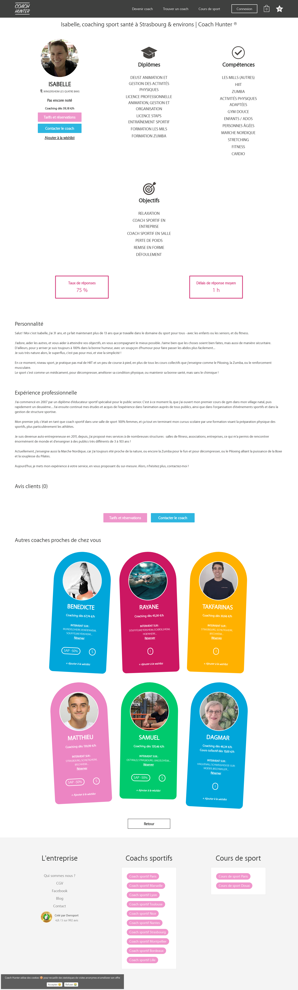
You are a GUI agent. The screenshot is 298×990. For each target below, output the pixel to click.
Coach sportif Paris (142, 876)
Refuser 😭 (71, 984)
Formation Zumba (149, 136)
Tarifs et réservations (59, 117)
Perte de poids (149, 240)
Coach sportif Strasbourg (147, 932)
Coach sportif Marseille (145, 885)
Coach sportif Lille (142, 959)
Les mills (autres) (238, 77)
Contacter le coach (59, 128)
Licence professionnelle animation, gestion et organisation (149, 103)
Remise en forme (149, 247)
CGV (59, 883)
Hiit (238, 84)
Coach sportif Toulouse (145, 904)
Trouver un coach (175, 8)
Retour (149, 823)
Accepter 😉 (54, 984)
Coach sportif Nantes (144, 922)
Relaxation (149, 213)
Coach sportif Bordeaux (146, 950)
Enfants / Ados (238, 119)
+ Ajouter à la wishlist (78, 663)
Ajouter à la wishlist (59, 137)
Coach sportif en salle (149, 233)
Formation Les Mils (149, 129)
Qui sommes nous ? (59, 875)
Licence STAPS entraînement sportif (149, 119)
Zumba (238, 91)
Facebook (59, 891)
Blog (59, 898)
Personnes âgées (238, 126)
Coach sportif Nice (142, 913)
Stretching (238, 140)
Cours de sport (209, 8)
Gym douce (238, 112)
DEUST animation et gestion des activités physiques (149, 83)
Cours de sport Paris (233, 876)
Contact (59, 906)
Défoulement (149, 254)
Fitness (238, 147)
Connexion (244, 8)
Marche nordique (238, 133)
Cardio (238, 154)
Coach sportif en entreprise (149, 223)
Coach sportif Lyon (143, 894)
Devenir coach (142, 8)
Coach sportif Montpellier (147, 941)
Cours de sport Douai (234, 885)
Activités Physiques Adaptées (238, 101)
